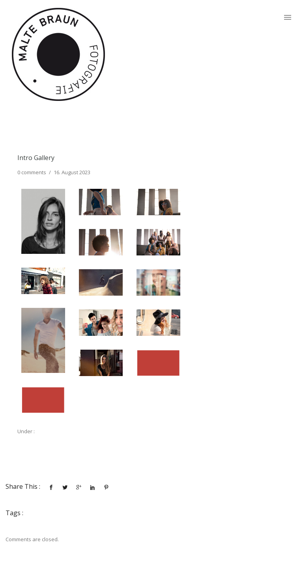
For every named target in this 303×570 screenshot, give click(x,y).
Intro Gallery (35, 157)
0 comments (31, 172)
